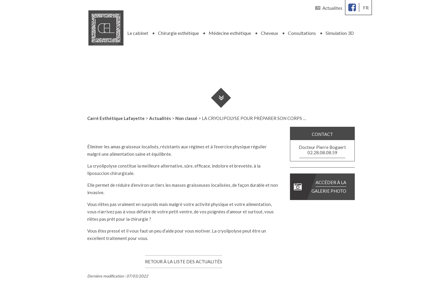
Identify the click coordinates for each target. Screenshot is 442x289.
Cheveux (269, 32)
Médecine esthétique (230, 32)
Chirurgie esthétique (178, 32)
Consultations (302, 32)
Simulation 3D (340, 32)
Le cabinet (137, 32)
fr (366, 7)
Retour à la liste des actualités (183, 261)
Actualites (328, 8)
